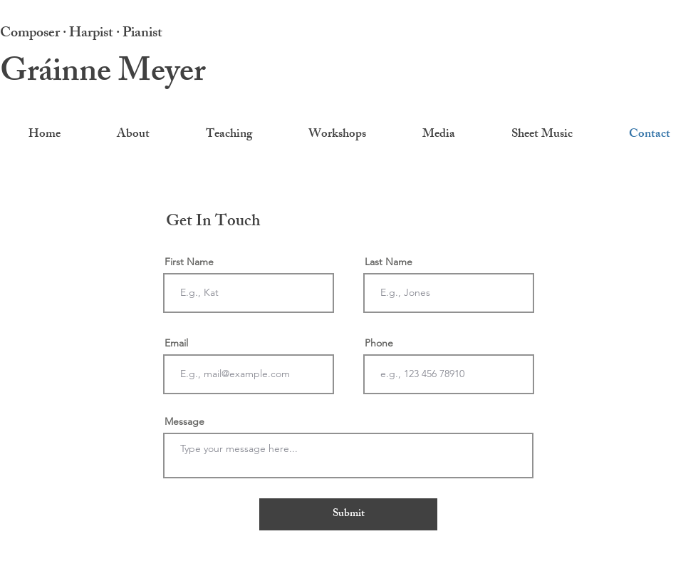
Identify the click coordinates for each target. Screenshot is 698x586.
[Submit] (348, 514)
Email (176, 343)
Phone (379, 343)
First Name (189, 262)
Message (184, 421)
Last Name (388, 262)
